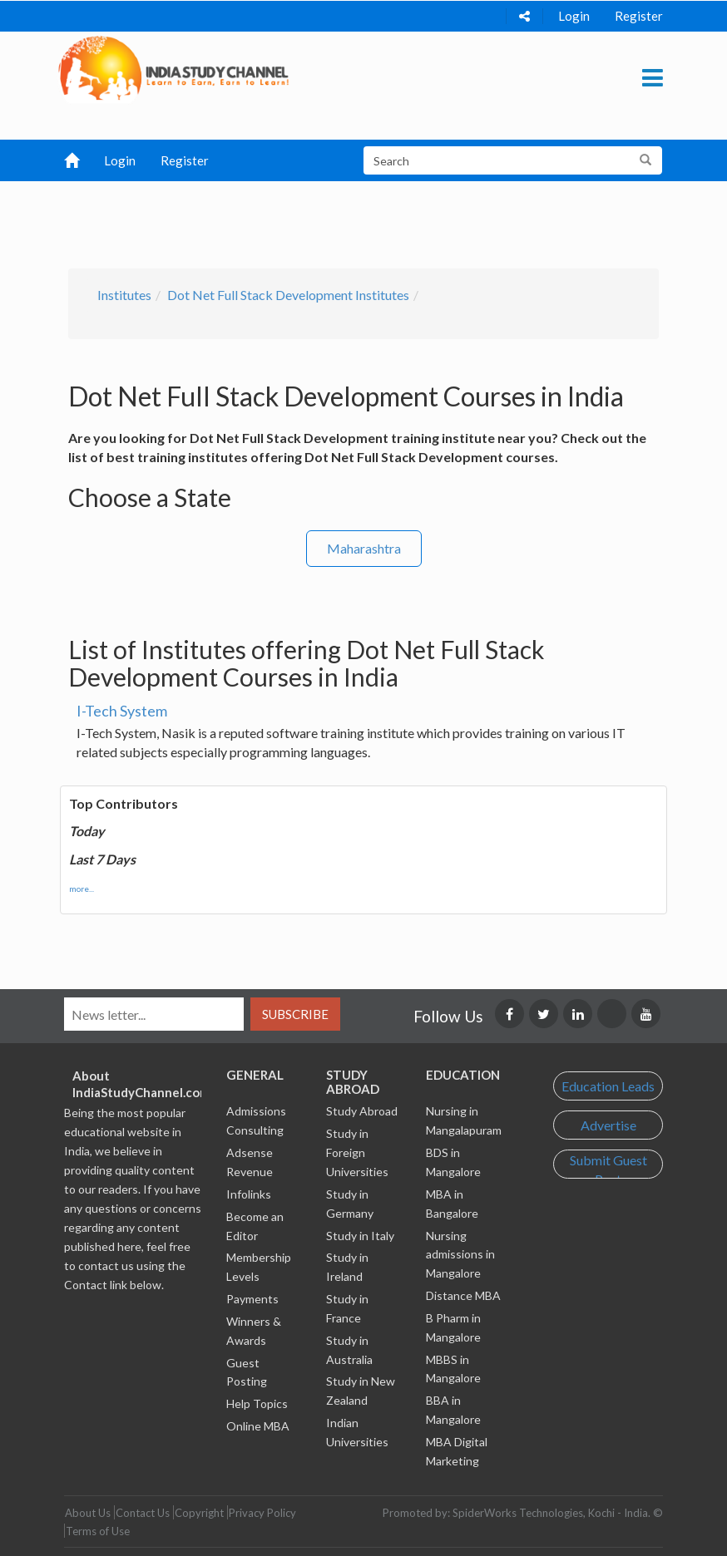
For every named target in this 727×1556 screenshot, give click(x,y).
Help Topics (257, 1403)
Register (639, 15)
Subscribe (295, 1014)
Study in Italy (360, 1236)
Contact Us (143, 1512)
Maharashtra (364, 548)
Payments (252, 1299)
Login (574, 15)
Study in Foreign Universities (357, 1152)
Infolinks (248, 1194)
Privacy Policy (262, 1512)
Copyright (199, 1512)
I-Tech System (122, 711)
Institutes (124, 295)
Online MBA (257, 1426)
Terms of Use (98, 1531)
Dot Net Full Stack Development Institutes (288, 295)
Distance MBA (463, 1295)
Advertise (608, 1125)
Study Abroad (362, 1111)
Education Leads (608, 1086)
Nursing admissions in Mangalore (460, 1255)
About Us (88, 1512)
